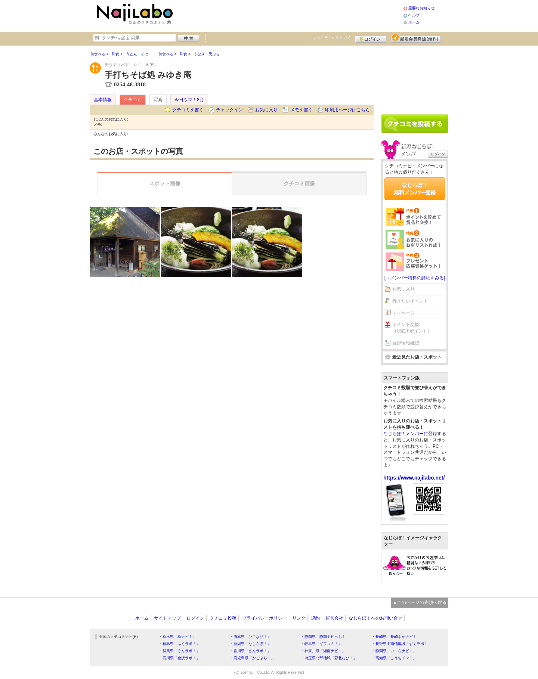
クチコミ (133, 99)
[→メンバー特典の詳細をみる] (414, 277)
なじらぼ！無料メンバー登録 (415, 188)
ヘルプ (414, 15)
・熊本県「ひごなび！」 (250, 637)
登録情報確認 (405, 342)
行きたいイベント (410, 301)
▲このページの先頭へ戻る (419, 602)
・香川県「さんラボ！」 (250, 651)
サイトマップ (167, 618)
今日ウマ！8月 (189, 99)
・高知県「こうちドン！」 (394, 658)
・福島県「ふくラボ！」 (179, 644)
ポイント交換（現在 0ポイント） (412, 328)
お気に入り (266, 109)
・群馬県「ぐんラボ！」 (179, 651)
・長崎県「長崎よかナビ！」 (396, 637)
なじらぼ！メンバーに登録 (410, 433)
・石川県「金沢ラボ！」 (179, 658)
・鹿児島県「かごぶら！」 (252, 658)
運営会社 (334, 618)
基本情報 (103, 99)
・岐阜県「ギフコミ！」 (321, 644)
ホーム (414, 22)
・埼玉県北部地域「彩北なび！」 (329, 658)
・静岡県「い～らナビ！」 (394, 651)
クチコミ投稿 (223, 618)
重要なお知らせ (421, 8)
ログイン (371, 38)
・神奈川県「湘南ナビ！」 (323, 651)
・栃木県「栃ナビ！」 (177, 637)
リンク (299, 618)
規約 (315, 618)
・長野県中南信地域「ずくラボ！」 (402, 644)
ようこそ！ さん (332, 37)
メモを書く (301, 109)
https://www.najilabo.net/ (414, 478)
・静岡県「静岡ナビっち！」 (325, 637)
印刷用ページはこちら (347, 109)
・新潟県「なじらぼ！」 (250, 644)
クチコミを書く (188, 109)
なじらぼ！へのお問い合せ (375, 618)
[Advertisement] (289, 15)
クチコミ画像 (299, 183)
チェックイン (229, 109)
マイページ (403, 313)
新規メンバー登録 (415, 38)
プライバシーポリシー (264, 618)
